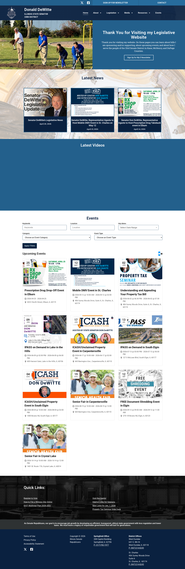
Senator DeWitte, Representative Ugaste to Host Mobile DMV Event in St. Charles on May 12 (92, 123)
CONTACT (161, 3)
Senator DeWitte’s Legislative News (45, 120)
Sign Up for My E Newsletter (138, 57)
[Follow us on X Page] (26, 549)
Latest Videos (93, 145)
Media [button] (128, 13)
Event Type (98, 233)
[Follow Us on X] (82, 2)
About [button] (97, 13)
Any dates (122, 223)
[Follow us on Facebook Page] (32, 549)
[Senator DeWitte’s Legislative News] (45, 102)
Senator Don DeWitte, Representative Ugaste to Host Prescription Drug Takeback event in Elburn (139, 123)
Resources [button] (144, 13)
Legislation (113, 13)
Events (158, 13)
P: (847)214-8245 (136, 548)
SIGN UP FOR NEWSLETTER (115, 3)
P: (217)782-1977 (101, 545)
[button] (2, 44)
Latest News (92, 78)
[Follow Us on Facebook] (89, 2)
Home (85, 13)
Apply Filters (29, 246)
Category (26, 233)
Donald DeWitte (37, 9)
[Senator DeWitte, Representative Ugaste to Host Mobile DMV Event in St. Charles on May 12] (92, 102)
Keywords (26, 223)
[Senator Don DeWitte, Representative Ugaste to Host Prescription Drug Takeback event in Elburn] (139, 102)
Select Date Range (138, 227)
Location (73, 223)
